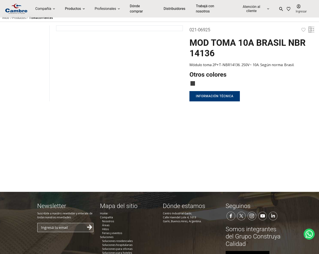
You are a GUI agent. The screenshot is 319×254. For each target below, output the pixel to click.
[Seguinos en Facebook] (230, 215)
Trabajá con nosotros (205, 8)
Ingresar (301, 11)
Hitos (105, 229)
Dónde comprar (136, 8)
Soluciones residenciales (117, 241)
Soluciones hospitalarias (117, 245)
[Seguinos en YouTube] (262, 215)
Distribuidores (174, 9)
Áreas (105, 225)
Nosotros (108, 221)
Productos (19, 18)
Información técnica (214, 96)
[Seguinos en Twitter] (241, 215)
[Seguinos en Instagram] (252, 215)
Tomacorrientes (41, 18)
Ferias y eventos (112, 233)
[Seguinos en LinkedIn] (273, 215)
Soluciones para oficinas (117, 249)
